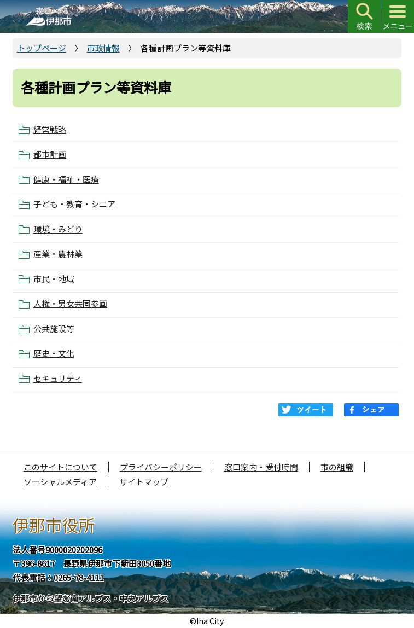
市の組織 (336, 467)
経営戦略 (49, 129)
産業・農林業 (58, 253)
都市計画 (49, 154)
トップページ (41, 48)
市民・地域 (53, 279)
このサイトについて (60, 467)
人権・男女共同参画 (70, 303)
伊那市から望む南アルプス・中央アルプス (90, 598)
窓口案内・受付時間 (261, 467)
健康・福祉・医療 (66, 179)
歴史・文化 (53, 353)
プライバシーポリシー (161, 467)
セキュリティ (57, 378)
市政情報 (103, 48)
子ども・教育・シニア (74, 204)
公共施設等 (53, 328)
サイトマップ (143, 481)
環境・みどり (58, 229)
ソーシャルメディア (60, 481)
